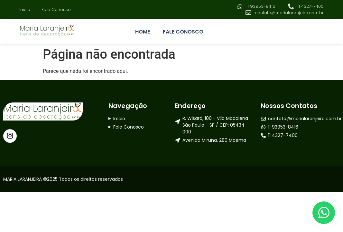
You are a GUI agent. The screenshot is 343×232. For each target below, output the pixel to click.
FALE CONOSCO (183, 31)
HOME (142, 31)
